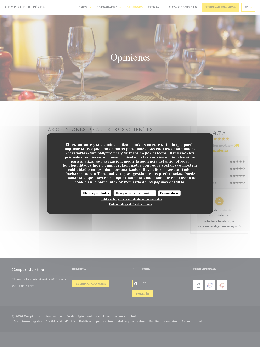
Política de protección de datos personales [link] (131, 199)
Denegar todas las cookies (135, 193)
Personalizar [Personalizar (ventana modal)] (169, 193)
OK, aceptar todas (96, 193)
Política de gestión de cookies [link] (130, 204)
